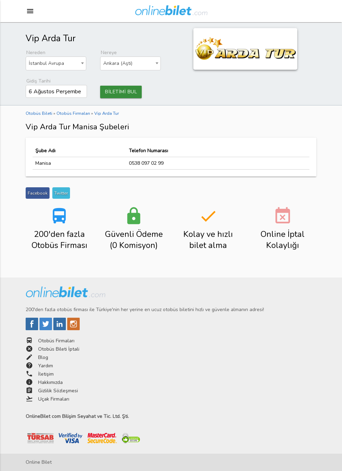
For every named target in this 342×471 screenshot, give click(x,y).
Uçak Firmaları (53, 399)
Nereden (35, 52)
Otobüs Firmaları (56, 340)
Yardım (45, 365)
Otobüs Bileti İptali (58, 349)
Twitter (61, 193)
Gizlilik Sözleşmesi (58, 390)
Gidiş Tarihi (38, 81)
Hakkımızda (50, 382)
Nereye (109, 52)
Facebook (37, 193)
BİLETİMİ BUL (121, 91)
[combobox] (56, 63)
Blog (43, 357)
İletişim (46, 374)
